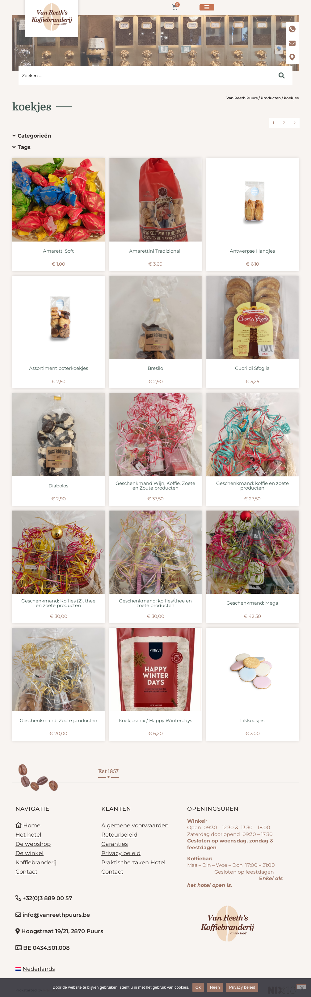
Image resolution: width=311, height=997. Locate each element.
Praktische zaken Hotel (133, 862)
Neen (215, 987)
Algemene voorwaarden (135, 825)
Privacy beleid (121, 853)
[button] (150, 136)
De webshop (33, 844)
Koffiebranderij (36, 862)
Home (27, 825)
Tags (24, 147)
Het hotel (28, 834)
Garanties (114, 844)
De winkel (29, 853)
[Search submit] (281, 75)
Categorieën (34, 136)
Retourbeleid (119, 834)
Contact (26, 871)
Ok (198, 987)
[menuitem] (35, 969)
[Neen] (301, 986)
